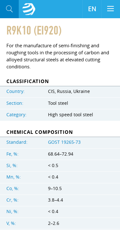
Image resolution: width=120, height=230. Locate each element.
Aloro (29, 9)
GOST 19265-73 (64, 142)
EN (92, 9)
